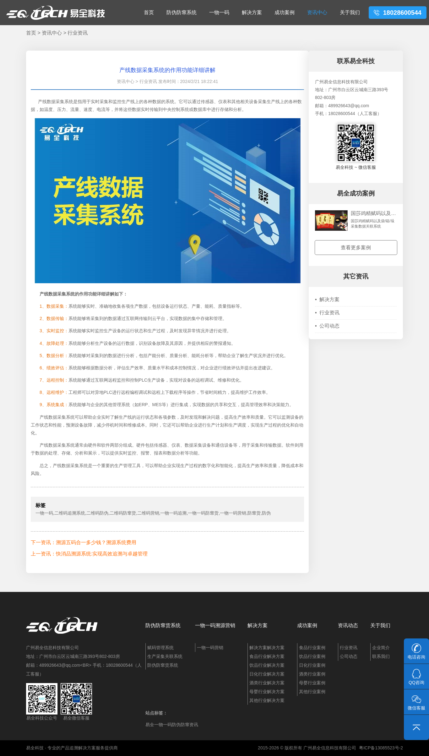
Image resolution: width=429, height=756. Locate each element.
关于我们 (350, 12)
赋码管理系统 (160, 647)
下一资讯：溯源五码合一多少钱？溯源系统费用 (83, 542)
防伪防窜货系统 (163, 625)
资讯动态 (348, 625)
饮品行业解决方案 (267, 665)
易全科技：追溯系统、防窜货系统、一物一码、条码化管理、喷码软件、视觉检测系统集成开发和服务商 (55, 12)
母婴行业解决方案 (267, 691)
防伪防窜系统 (181, 12)
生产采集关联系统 (164, 656)
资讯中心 (317, 12)
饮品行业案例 (312, 656)
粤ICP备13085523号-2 (381, 747)
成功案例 (284, 12)
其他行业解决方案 (267, 700)
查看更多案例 (356, 247)
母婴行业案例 (312, 682)
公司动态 (327, 325)
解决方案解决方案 (267, 647)
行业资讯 (78, 33)
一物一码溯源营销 (215, 625)
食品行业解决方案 (267, 656)
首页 (149, 12)
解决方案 (252, 12)
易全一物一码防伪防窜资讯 (171, 724)
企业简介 (381, 647)
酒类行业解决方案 (267, 682)
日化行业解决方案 (267, 673)
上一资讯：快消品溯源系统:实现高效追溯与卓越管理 (89, 553)
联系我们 (381, 656)
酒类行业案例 (312, 673)
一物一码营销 (210, 647)
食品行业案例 (312, 647)
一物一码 (219, 12)
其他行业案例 (312, 691)
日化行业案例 (312, 665)
